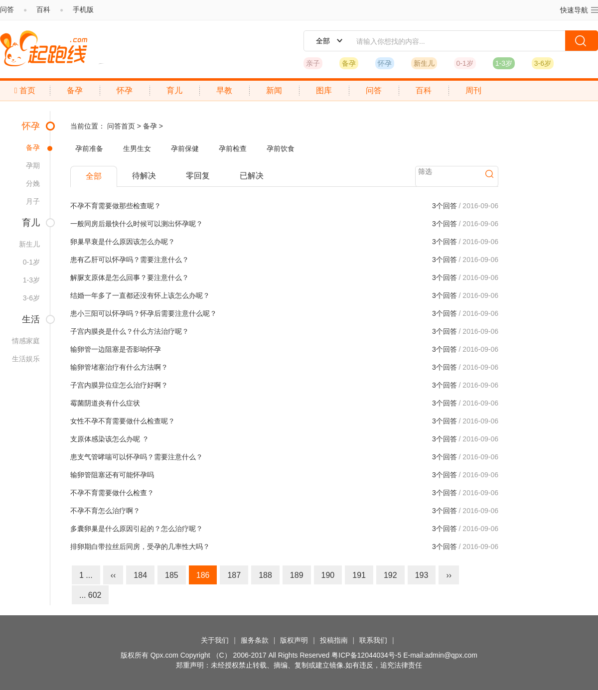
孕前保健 (185, 148)
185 (171, 575)
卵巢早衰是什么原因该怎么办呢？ (122, 242)
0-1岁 (464, 63)
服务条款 (255, 640)
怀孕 (385, 63)
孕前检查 (233, 148)
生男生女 (137, 148)
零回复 (198, 175)
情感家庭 (26, 341)
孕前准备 (89, 148)
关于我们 (215, 640)
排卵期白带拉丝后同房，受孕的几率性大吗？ (140, 547)
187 (234, 575)
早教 (224, 90)
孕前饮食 (281, 148)
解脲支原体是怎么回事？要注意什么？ (129, 277)
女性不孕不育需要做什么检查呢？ (122, 421)
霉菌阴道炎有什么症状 (105, 403)
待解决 (144, 175)
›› (448, 575)
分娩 (33, 183)
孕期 (33, 165)
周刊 (473, 90)
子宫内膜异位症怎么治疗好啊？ (119, 385)
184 (140, 575)
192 (390, 575)
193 (422, 575)
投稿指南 (334, 640)
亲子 (313, 63)
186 (203, 575)
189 (296, 575)
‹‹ (113, 575)
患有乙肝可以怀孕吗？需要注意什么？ (129, 260)
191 (359, 575)
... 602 (90, 595)
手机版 (83, 9)
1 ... (86, 575)
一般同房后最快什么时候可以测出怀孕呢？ (136, 224)
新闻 (274, 90)
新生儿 (424, 63)
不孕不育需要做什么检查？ (112, 493)
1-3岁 (503, 63)
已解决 (252, 175)
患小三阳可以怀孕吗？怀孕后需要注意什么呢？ (143, 313)
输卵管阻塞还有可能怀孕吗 (112, 475)
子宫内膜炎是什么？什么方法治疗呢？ (129, 331)
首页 (24, 90)
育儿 (174, 90)
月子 (33, 201)
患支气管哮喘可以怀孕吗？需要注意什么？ (136, 457)
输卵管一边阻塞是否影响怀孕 (115, 349)
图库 (324, 90)
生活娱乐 (26, 359)
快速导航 (579, 9)
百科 (43, 9)
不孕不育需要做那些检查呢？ (115, 206)
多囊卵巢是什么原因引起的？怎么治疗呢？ (136, 529)
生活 (31, 319)
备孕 (349, 63)
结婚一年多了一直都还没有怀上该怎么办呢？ (140, 295)
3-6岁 (542, 63)
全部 (94, 176)
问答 (7, 9)
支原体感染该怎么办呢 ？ (109, 439)
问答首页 (121, 126)
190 (328, 575)
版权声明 (294, 640)
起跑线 (43, 48)
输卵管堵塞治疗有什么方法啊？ (119, 367)
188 (265, 575)
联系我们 (373, 640)
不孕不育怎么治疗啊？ (105, 511)
